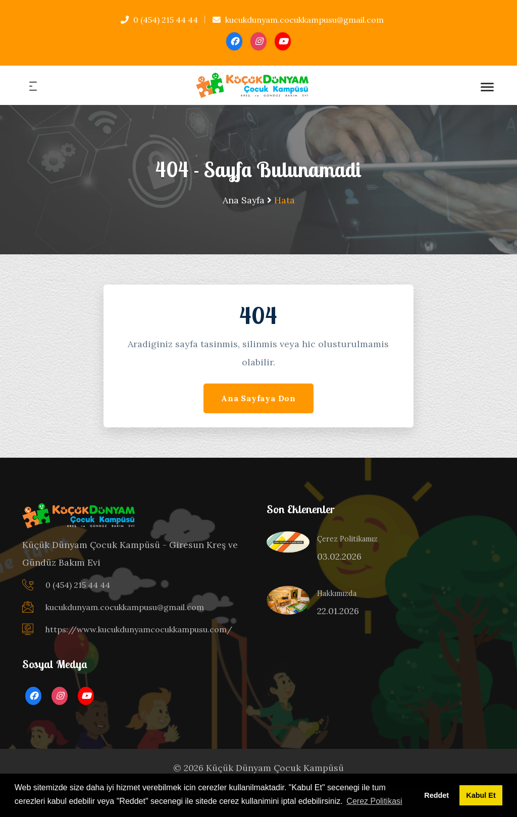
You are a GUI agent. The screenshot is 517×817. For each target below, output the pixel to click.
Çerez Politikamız (347, 538)
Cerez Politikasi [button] (374, 801)
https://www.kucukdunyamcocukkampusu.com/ (138, 629)
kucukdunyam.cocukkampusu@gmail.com (298, 20)
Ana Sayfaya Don (258, 398)
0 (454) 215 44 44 (159, 20)
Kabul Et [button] (480, 795)
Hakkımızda (336, 593)
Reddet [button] (436, 795)
